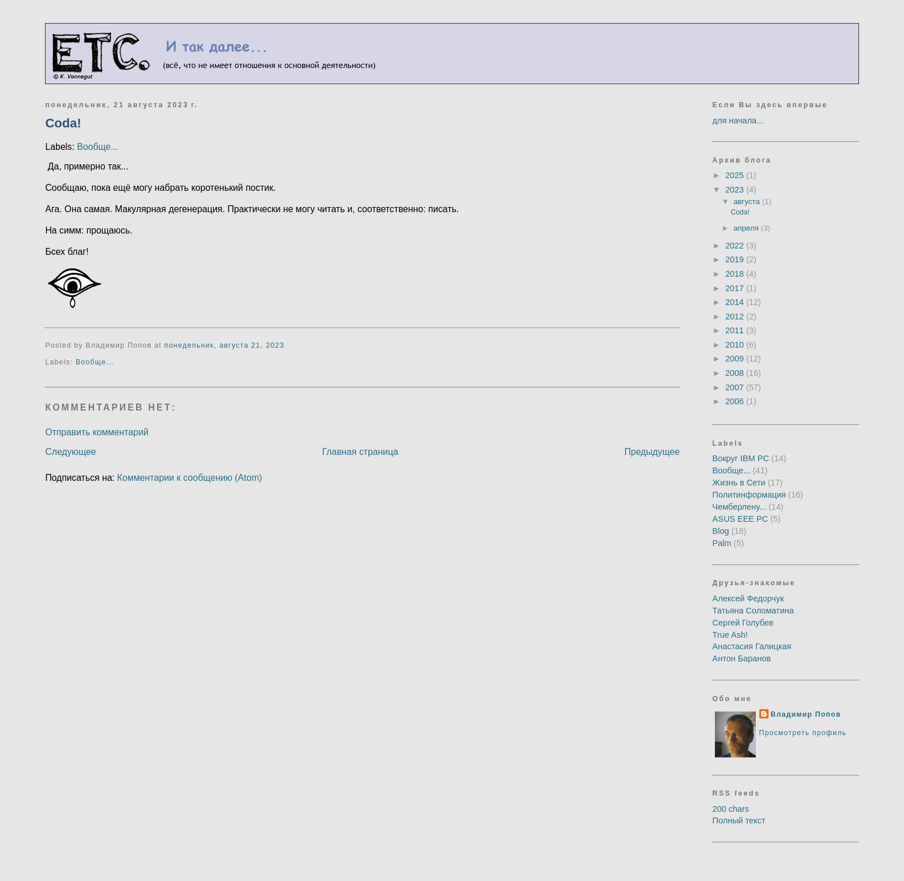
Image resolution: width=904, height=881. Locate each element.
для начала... (738, 120)
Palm (722, 543)
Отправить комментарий (96, 432)
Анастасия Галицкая (752, 646)
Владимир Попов (806, 714)
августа (747, 201)
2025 (735, 175)
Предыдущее (652, 452)
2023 (735, 189)
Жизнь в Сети (739, 482)
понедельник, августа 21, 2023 (224, 345)
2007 (735, 387)
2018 (735, 273)
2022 (735, 245)
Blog (721, 531)
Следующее (70, 452)
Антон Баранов (742, 658)
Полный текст (739, 820)
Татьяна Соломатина (753, 610)
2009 (735, 358)
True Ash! (730, 634)
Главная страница (360, 452)
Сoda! (63, 123)
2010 (735, 344)
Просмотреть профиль (803, 733)
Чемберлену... (740, 506)
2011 (735, 330)
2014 (735, 302)
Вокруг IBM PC (741, 458)
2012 (735, 316)
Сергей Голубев (743, 622)
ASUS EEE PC (741, 519)
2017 (735, 288)
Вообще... (97, 147)
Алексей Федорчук (748, 598)
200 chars (731, 809)
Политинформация (749, 494)
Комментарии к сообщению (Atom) (189, 478)
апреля (747, 228)
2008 (735, 373)
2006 (735, 401)
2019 (735, 259)
